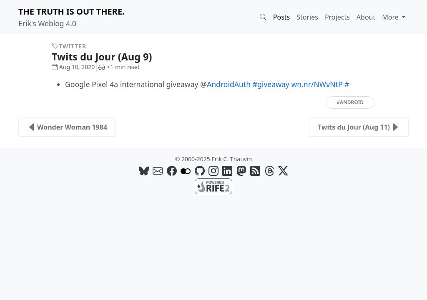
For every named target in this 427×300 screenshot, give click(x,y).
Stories (307, 17)
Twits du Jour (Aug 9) (108, 56)
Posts (281, 17)
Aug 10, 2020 (73, 67)
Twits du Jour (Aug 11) (359, 127)
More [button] (391, 17)
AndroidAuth (229, 84)
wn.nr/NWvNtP (316, 84)
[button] (263, 17)
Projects (337, 17)
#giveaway (271, 84)
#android (350, 102)
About (366, 17)
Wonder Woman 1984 (67, 127)
